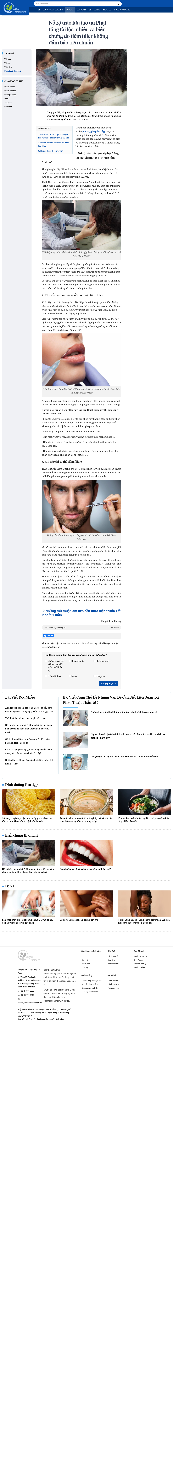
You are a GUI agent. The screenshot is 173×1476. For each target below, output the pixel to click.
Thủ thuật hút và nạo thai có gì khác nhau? (25, 718)
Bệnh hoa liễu (139, 967)
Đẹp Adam (138, 960)
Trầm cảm (86, 964)
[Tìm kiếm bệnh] (117, 4)
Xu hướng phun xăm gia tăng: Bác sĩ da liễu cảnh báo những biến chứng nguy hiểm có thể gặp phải (29, 710)
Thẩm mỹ (9, 54)
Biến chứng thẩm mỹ (22, 835)
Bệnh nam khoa (140, 956)
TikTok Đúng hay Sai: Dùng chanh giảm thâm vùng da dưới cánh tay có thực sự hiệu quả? (144, 921)
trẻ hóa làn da (73, 643)
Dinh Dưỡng (94, 10)
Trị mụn (7, 59)
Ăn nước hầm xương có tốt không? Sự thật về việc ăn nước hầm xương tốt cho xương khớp (86, 820)
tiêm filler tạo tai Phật (108, 643)
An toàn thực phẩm (89, 984)
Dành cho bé (113, 980)
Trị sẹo (7, 63)
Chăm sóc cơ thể (13, 81)
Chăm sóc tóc (10, 91)
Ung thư (85, 956)
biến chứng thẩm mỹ (51, 647)
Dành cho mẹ (113, 984)
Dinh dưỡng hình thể (90, 988)
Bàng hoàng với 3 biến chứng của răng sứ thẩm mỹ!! (85, 869)
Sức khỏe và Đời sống (53, 10)
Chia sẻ (48, 636)
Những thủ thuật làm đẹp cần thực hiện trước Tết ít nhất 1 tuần (29, 762)
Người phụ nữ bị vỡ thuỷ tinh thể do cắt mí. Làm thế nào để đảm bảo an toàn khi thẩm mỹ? (128, 736)
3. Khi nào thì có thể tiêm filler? (50, 151)
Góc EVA (69, 10)
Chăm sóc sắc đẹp (89, 643)
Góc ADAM (81, 10)
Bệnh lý (85, 960)
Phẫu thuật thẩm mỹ (12, 71)
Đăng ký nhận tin (108, 683)
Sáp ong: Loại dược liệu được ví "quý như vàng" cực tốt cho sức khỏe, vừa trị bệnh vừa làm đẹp (27, 820)
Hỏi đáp (85, 967)
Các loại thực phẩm (90, 992)
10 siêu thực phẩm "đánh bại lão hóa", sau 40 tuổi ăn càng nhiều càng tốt (143, 820)
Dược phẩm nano (122, 10)
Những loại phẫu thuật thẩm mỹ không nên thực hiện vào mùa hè (124, 712)
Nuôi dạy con (113, 988)
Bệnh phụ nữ (113, 956)
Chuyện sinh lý (140, 964)
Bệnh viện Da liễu (58, 643)
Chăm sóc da (9, 87)
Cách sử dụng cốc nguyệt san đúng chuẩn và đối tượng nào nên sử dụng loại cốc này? (28, 751)
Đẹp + (6, 99)
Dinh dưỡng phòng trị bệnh (92, 980)
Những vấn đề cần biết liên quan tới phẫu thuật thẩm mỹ (54, 665)
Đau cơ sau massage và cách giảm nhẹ (79, 920)
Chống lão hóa (10, 95)
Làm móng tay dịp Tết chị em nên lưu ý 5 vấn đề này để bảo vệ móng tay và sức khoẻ (27, 921)
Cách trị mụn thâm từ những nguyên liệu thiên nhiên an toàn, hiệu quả (27, 741)
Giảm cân (8, 107)
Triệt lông (8, 67)
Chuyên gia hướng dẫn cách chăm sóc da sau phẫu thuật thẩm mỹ (124, 756)
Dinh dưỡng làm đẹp (21, 785)
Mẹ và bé (107, 10)
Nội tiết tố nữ (113, 964)
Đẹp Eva (111, 960)
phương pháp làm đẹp (93, 131)
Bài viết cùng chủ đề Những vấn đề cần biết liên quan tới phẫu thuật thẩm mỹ (111, 700)
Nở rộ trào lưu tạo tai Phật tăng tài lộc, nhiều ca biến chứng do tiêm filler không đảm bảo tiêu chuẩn (28, 729)
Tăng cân (8, 103)
